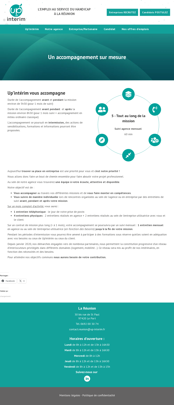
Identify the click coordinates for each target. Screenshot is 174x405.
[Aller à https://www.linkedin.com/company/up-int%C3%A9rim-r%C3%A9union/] (87, 379)
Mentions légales (69, 395)
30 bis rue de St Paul (87, 314)
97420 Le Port (87, 318)
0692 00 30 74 (89, 324)
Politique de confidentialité (98, 395)
